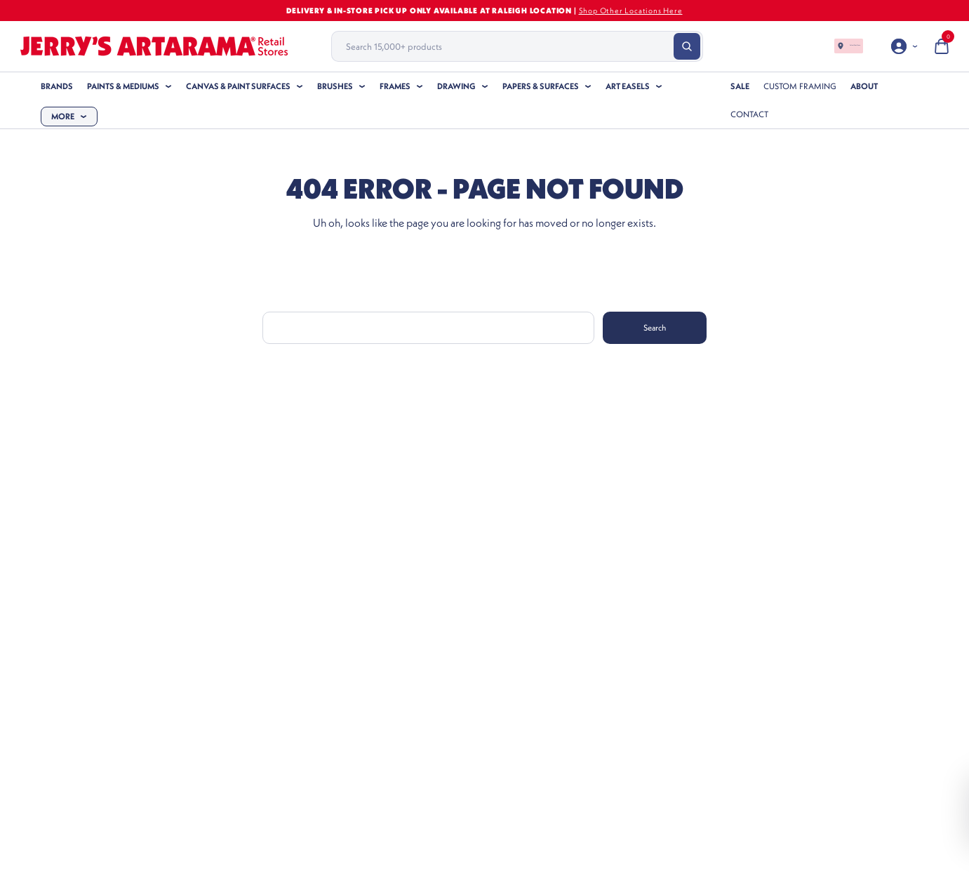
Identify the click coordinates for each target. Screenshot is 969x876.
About (864, 86)
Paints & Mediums (123, 86)
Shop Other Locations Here (631, 10)
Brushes (335, 86)
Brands (57, 86)
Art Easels (628, 86)
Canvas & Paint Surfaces (238, 86)
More (62, 116)
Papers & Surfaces (540, 86)
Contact (749, 114)
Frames (395, 86)
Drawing (456, 86)
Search (654, 327)
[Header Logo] (154, 46)
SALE (739, 86)
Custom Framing (799, 86)
